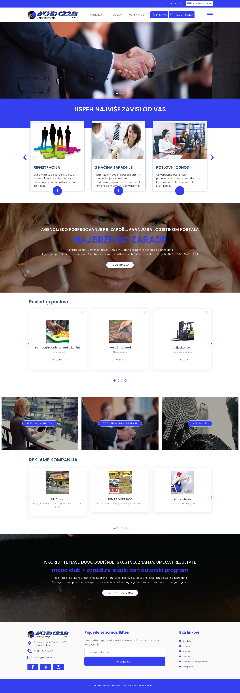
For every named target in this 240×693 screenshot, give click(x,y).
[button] (117, 93)
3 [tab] (121, 380)
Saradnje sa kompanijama (195, 661)
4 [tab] (125, 380)
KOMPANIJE (138, 14)
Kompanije (187, 666)
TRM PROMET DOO (120, 499)
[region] (120, 60)
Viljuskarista (182, 347)
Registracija (181, 14)
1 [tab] (114, 380)
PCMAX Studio (146, 685)
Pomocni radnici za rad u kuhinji (57, 347)
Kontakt (177, 3)
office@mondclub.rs (44, 657)
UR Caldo (57, 499)
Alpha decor (182, 499)
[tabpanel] (58, 342)
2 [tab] (118, 380)
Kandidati (187, 641)
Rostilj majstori (120, 347)
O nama (162, 3)
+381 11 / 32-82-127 (44, 651)
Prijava (159, 14)
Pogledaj (57, 360)
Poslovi (186, 651)
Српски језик (198, 3)
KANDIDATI (98, 14)
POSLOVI (117, 14)
